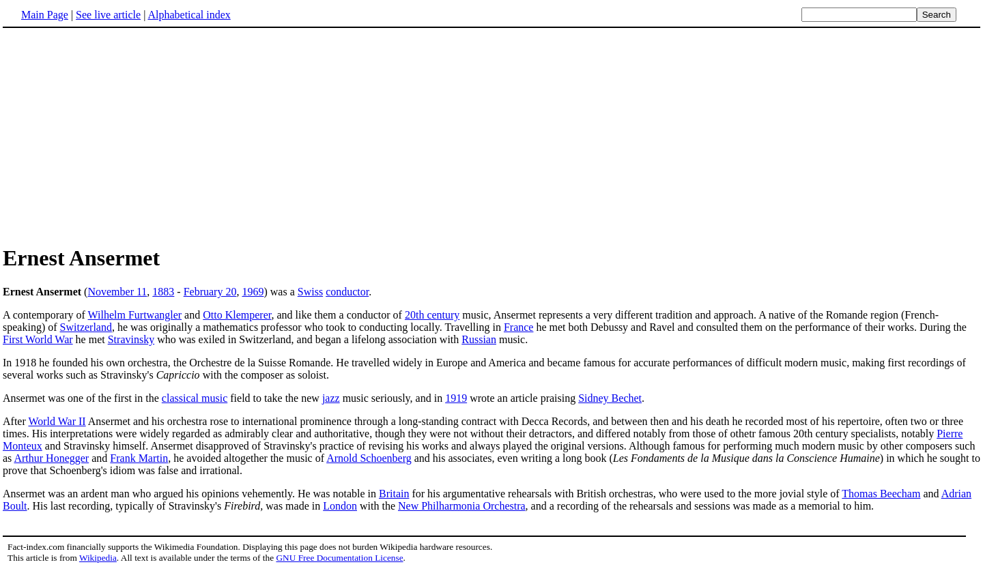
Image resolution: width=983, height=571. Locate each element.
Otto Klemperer (237, 315)
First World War (38, 339)
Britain (394, 493)
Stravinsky (131, 339)
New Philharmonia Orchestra (462, 506)
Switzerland (86, 327)
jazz (331, 398)
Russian (478, 339)
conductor (347, 291)
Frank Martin (139, 458)
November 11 (117, 291)
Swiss (310, 291)
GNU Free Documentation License (339, 558)
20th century (432, 315)
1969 (252, 291)
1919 (456, 398)
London (340, 506)
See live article (108, 14)
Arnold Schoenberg (369, 458)
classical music (194, 398)
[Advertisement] (117, 135)
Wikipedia (98, 558)
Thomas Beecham (881, 493)
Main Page (44, 14)
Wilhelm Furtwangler (135, 315)
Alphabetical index (188, 14)
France (519, 327)
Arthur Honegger (51, 458)
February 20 (210, 291)
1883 (163, 291)
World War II (56, 421)
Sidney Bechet (610, 398)
